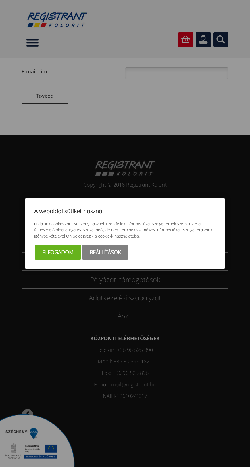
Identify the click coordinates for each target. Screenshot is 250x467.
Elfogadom (58, 252)
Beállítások (105, 252)
